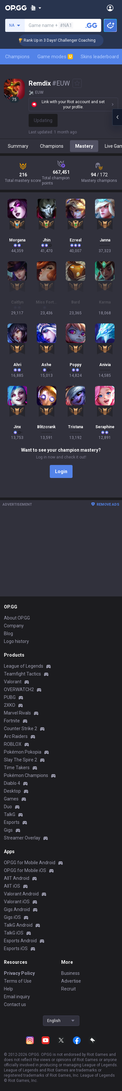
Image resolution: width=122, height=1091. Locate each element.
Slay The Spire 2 (20, 759)
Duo (8, 806)
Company (14, 625)
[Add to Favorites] (77, 83)
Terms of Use (18, 981)
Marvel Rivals (17, 713)
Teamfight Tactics (22, 673)
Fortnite (12, 720)
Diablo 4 (12, 783)
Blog (8, 633)
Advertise (71, 981)
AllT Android (16, 878)
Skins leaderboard (100, 57)
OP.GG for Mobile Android (29, 862)
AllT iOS (12, 886)
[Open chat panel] (117, 117)
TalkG (9, 814)
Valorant (12, 681)
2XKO (9, 705)
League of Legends (23, 666)
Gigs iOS (12, 917)
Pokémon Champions (26, 775)
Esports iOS (16, 948)
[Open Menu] (110, 7)
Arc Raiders (16, 736)
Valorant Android (21, 893)
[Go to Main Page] (16, 7)
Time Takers (17, 767)
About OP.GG (17, 618)
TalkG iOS (13, 932)
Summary (18, 146)
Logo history (16, 641)
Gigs (8, 830)
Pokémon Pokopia (22, 752)
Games (11, 798)
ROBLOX (12, 744)
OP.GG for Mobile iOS (25, 870)
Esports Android (20, 940)
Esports (12, 822)
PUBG (10, 697)
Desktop (12, 791)
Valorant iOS (17, 901)
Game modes (55, 57)
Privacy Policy (19, 973)
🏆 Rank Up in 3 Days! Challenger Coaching (65, 40)
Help (8, 988)
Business (70, 973)
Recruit (68, 988)
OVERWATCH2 (19, 689)
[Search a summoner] (91, 25)
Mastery (84, 146)
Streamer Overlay (22, 837)
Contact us (15, 1004)
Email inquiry (17, 996)
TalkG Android (18, 925)
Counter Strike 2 (20, 728)
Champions (17, 57)
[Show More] (36, 7)
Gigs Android (17, 909)
